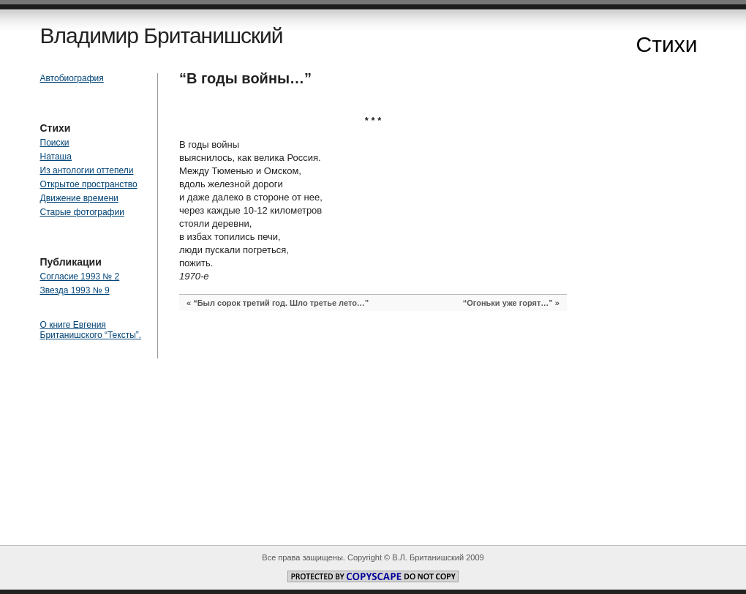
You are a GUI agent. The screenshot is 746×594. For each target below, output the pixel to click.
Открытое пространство (88, 184)
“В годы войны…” (245, 78)
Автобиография (72, 78)
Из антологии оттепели (87, 170)
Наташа (56, 156)
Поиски (54, 143)
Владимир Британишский (161, 35)
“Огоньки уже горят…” (508, 302)
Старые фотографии (82, 212)
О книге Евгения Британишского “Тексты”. (91, 330)
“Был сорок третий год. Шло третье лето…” (281, 302)
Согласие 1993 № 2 (80, 276)
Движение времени (79, 198)
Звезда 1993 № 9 (75, 290)
